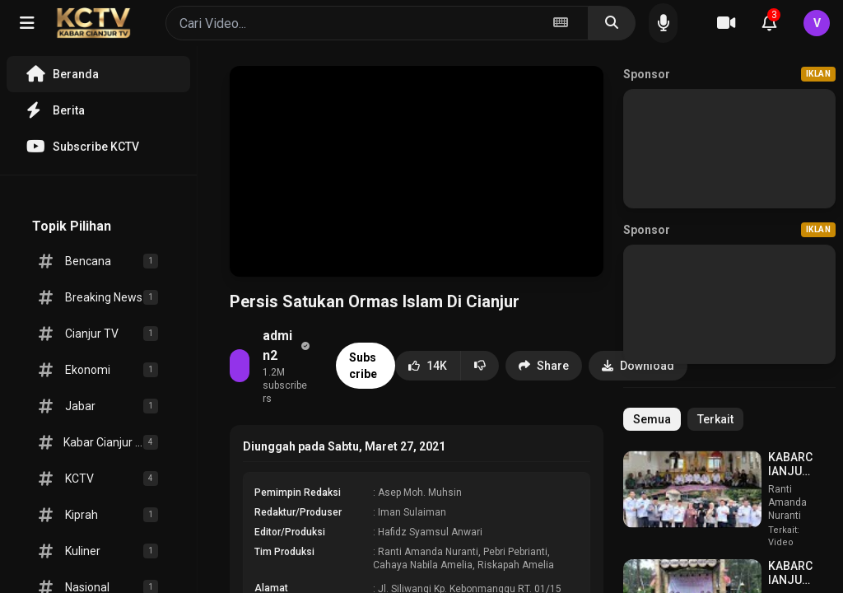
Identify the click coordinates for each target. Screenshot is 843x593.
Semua (652, 419)
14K (427, 365)
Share (544, 365)
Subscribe (363, 366)
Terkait (715, 419)
